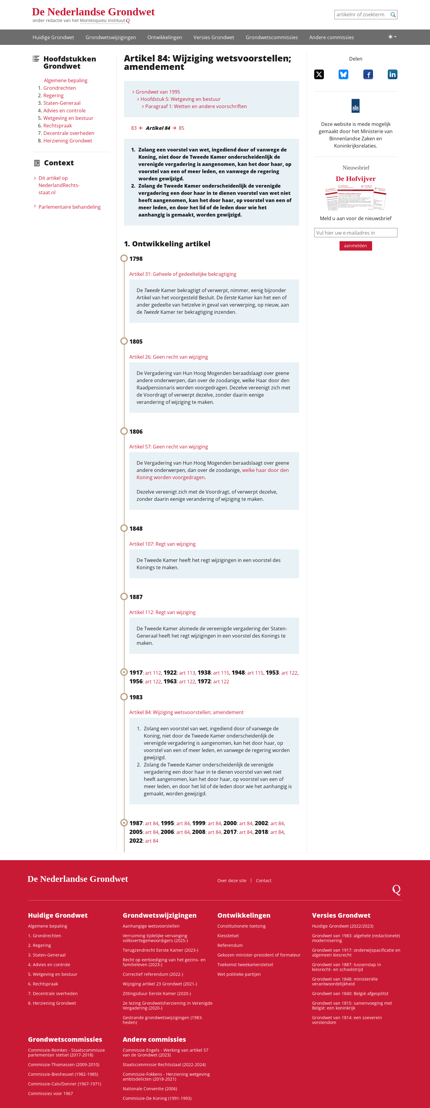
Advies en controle (64, 110)
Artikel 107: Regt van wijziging (162, 544)
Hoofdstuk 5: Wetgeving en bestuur (181, 99)
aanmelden (355, 245)
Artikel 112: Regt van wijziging (162, 612)
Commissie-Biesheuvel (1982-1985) (63, 1074)
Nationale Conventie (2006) (150, 1088)
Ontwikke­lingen (164, 37)
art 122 (289, 672)
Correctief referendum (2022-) (153, 974)
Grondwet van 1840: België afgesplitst (350, 993)
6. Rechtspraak (43, 984)
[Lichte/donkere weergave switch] (392, 36)
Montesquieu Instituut (102, 20)
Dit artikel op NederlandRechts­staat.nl (59, 185)
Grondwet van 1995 (158, 92)
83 (134, 128)
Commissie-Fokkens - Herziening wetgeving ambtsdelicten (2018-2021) (166, 1076)
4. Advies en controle (49, 964)
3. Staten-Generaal (47, 955)
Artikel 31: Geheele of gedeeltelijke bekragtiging (182, 274)
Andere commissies (331, 37)
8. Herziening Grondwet (52, 1003)
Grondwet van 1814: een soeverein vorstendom (347, 1020)
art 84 (151, 823)
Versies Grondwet (214, 37)
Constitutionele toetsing (241, 926)
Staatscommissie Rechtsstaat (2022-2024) (164, 1064)
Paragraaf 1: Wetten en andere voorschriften (196, 106)
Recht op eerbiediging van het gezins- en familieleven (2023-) (164, 962)
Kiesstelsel (228, 935)
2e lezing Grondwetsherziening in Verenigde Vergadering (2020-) (168, 1005)
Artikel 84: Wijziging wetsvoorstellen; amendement (186, 712)
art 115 (221, 672)
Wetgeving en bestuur (68, 118)
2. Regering (39, 945)
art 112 (153, 672)
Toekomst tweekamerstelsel (245, 964)
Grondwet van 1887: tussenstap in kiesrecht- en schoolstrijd (346, 967)
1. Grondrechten (44, 935)
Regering (53, 95)
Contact (263, 880)
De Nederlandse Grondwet (93, 12)
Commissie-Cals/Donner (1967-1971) (64, 1084)
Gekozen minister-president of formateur (259, 955)
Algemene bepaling (65, 80)
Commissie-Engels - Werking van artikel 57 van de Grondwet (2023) (165, 1052)
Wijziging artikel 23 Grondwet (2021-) (160, 984)
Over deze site (231, 880)
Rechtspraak (57, 125)
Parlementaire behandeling (70, 207)
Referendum (230, 945)
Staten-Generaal (62, 103)
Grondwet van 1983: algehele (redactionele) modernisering (356, 938)
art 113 (187, 672)
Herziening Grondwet (67, 140)
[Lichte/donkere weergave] (392, 37)
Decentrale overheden (68, 133)
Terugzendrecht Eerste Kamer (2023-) (160, 950)
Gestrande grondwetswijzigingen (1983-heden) (163, 1020)
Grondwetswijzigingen (111, 37)
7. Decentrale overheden (53, 993)
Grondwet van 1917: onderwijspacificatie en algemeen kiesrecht (356, 952)
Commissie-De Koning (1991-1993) (157, 1098)
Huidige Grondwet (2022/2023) (342, 926)
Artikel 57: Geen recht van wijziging (168, 446)
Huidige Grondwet (53, 37)
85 (181, 128)
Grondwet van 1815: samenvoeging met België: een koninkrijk (352, 1005)
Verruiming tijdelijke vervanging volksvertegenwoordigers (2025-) (155, 938)
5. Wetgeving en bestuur (52, 974)
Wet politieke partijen (239, 974)
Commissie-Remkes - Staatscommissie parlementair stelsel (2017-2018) (66, 1052)
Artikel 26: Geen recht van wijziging (168, 357)
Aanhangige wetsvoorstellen (151, 926)
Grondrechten (59, 88)
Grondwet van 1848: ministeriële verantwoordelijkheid (345, 981)
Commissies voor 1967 (50, 1093)
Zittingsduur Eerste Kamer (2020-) (157, 993)
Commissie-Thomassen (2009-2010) (63, 1064)
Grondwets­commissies (272, 37)
